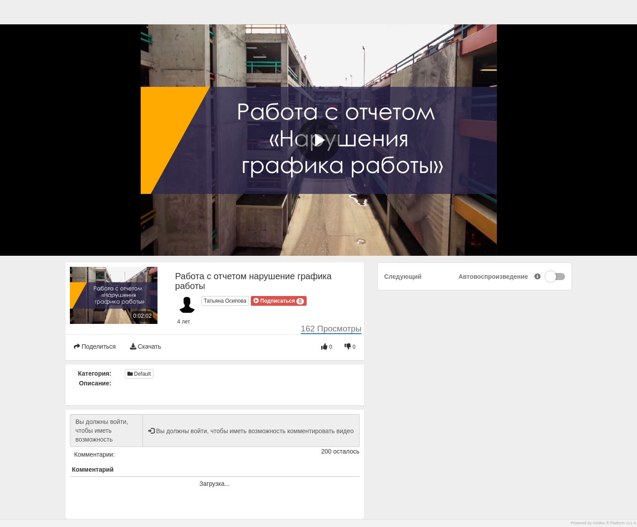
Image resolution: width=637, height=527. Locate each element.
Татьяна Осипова (225, 301)
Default (139, 374)
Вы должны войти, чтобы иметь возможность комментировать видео (106, 430)
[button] (279, 301)
